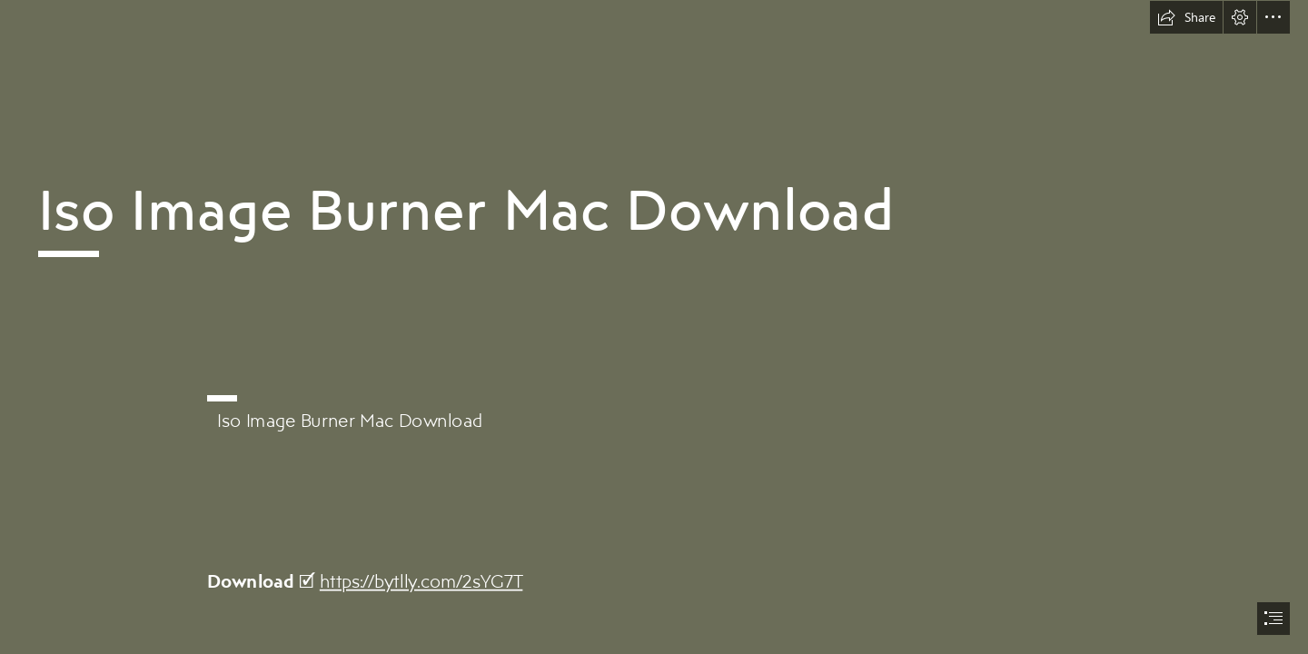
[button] (1186, 17)
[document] (654, 327)
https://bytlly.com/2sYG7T (421, 581)
